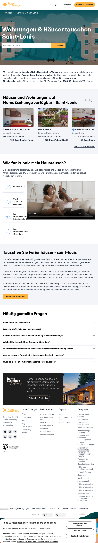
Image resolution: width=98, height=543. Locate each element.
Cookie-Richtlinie (69, 508)
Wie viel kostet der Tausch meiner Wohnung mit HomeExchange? (49, 335)
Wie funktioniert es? (46, 419)
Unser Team (26, 418)
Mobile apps (27, 427)
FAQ (60, 414)
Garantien (44, 429)
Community (26, 430)
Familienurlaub (83, 478)
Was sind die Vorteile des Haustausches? (49, 329)
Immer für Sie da (65, 423)
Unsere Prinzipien (47, 414)
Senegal (20, 13)
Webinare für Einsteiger (82, 460)
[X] (10, 437)
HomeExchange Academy (83, 432)
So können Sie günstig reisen (83, 424)
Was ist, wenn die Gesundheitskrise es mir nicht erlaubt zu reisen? (49, 355)
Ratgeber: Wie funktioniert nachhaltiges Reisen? (85, 438)
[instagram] (10, 432)
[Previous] (87, 100)
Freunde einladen (47, 435)
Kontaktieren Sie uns (65, 419)
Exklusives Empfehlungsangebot (86, 468)
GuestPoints (45, 423)
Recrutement (82, 420)
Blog (23, 424)
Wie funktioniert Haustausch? (49, 322)
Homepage (8, 13)
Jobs (23, 421)
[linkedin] (5, 437)
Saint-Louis (32, 13)
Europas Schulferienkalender (85, 444)
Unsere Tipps (45, 432)
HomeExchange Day (85, 464)
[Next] (93, 100)
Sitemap (35, 515)
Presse (24, 433)
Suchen (58, 45)
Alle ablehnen (80, 531)
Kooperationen (83, 493)
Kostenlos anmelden (84, 5)
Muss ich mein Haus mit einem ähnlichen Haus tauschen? (49, 362)
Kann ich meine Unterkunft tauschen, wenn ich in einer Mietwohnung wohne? (49, 349)
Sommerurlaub (83, 481)
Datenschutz (54, 508)
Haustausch (82, 475)
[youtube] (15, 437)
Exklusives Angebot (85, 484)
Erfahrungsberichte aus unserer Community (85, 498)
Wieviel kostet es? (47, 426)
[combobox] (26, 45)
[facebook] (5, 432)
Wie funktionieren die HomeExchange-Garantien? (49, 342)
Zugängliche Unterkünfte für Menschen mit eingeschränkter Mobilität (84, 452)
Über (24, 414)
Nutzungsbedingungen (19, 508)
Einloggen (67, 5)
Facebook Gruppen (85, 428)
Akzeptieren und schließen (80, 525)
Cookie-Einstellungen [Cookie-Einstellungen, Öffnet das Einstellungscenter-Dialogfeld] (80, 536)
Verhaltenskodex (39, 508)
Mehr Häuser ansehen (84, 146)
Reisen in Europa (84, 472)
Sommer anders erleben (83, 415)
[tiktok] (15, 432)
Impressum (83, 508)
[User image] (29, 123)
